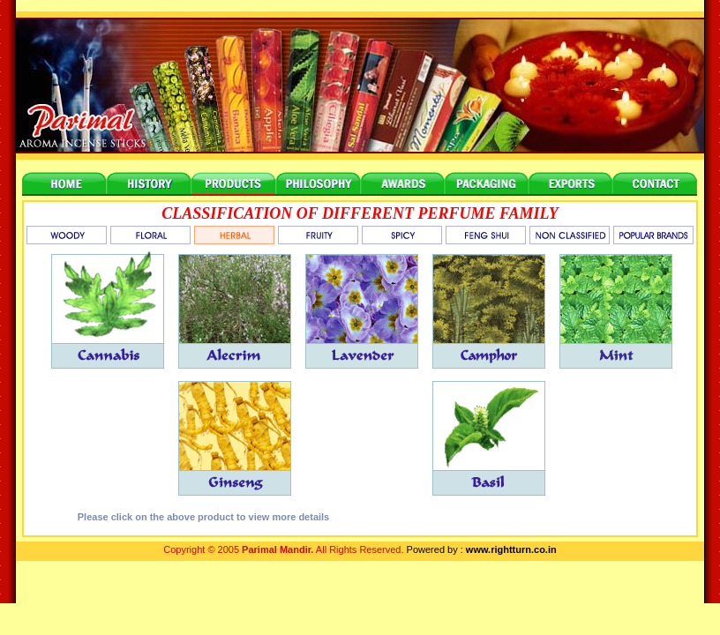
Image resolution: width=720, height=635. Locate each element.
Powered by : (482, 549)
